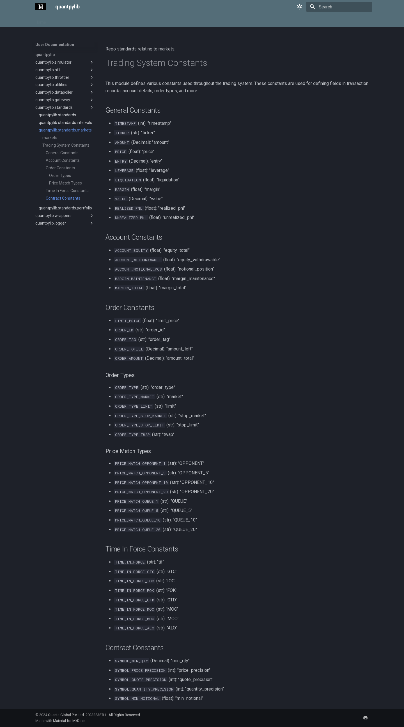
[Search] (339, 7)
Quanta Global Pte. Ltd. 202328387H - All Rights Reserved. (94, 715)
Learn (142, 20)
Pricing (102, 20)
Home (40, 20)
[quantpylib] (41, 6)
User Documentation (71, 20)
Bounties (161, 20)
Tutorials (122, 20)
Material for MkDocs (69, 721)
